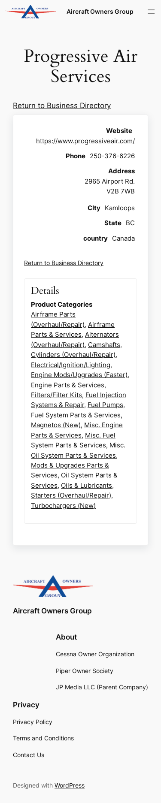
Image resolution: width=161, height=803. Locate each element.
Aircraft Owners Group (100, 11)
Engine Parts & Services (67, 385)
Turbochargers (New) (63, 505)
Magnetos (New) (56, 425)
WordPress (70, 785)
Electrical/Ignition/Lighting (70, 365)
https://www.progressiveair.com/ (85, 141)
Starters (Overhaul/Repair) (71, 495)
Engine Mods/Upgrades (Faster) (79, 375)
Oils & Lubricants (86, 485)
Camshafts (104, 345)
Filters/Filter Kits (56, 395)
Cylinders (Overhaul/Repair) (73, 354)
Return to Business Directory (62, 105)
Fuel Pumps (105, 405)
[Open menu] (151, 11)
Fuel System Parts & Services (76, 415)
